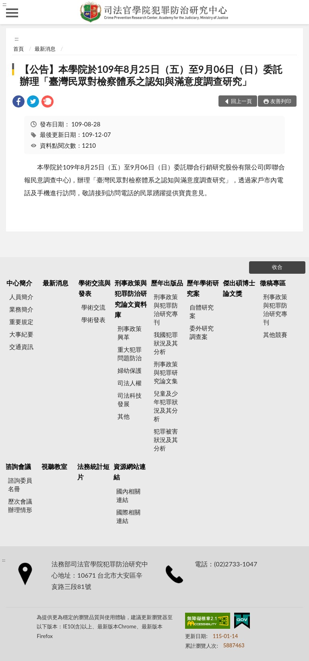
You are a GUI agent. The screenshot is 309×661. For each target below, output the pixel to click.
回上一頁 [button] (241, 101)
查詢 (297, 12)
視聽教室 (54, 466)
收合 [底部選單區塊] (277, 267)
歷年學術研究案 (203, 288)
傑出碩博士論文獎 (239, 288)
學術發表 (93, 319)
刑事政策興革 (129, 333)
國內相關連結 (128, 495)
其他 (123, 416)
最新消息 (45, 48)
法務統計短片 (93, 472)
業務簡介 (21, 309)
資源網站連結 (129, 472)
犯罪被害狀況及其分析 (166, 440)
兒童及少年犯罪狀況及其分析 (166, 406)
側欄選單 (12, 12)
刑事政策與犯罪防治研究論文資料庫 (131, 298)
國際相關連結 (128, 516)
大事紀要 (21, 334)
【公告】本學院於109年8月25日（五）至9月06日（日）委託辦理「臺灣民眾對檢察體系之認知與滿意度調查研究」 (151, 75)
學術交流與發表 (94, 288)
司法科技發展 (129, 399)
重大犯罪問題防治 (129, 353)
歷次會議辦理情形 (20, 505)
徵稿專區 (273, 283)
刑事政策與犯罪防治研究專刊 (166, 309)
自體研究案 (202, 311)
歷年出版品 (167, 283)
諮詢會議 (18, 466)
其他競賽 (275, 334)
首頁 (18, 48)
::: (4, 4)
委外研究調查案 (202, 332)
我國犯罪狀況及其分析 (166, 343)
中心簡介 (19, 283)
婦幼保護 (129, 370)
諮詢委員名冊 (20, 484)
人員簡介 (21, 296)
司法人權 (129, 382)
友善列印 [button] (280, 101)
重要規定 (21, 321)
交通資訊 (21, 346)
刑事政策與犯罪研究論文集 (166, 372)
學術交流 (93, 307)
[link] (18, 102)
